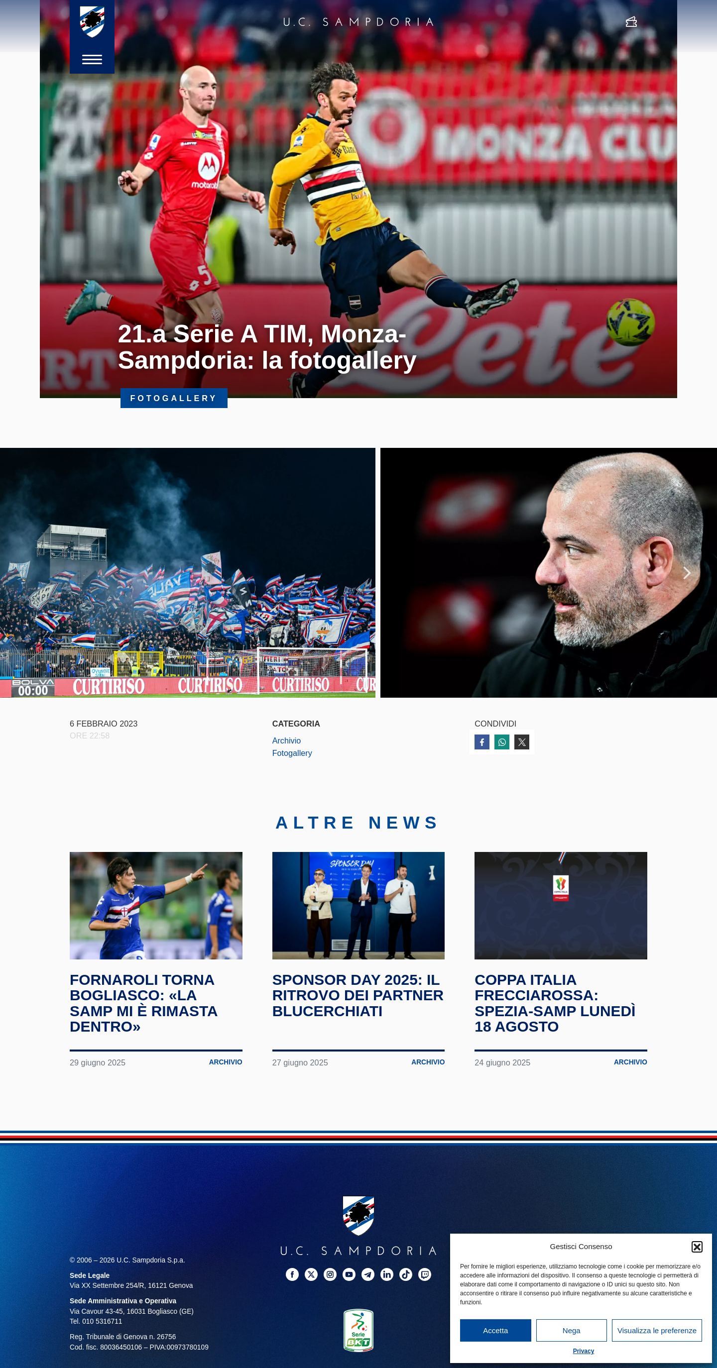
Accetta (495, 1330)
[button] (697, 1247)
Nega (572, 1330)
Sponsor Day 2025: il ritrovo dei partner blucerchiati (358, 996)
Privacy (584, 1351)
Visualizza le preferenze (657, 1330)
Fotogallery (292, 753)
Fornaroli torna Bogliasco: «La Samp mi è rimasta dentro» (144, 1004)
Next (687, 573)
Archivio (286, 741)
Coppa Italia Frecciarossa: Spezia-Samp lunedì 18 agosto (555, 1004)
